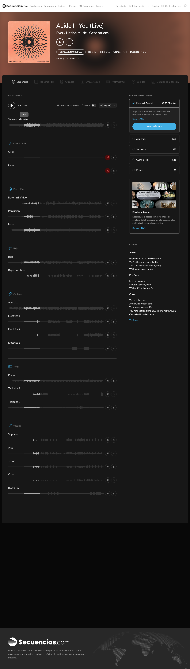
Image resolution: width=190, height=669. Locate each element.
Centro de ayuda (171, 5)
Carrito (153, 5)
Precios (72, 6)
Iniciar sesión (137, 6)
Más (99, 6)
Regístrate (121, 6)
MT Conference (86, 6)
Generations (99, 32)
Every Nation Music (71, 32)
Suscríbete (154, 126)
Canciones (49, 6)
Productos (35, 6)
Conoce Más (138, 119)
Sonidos (62, 6)
